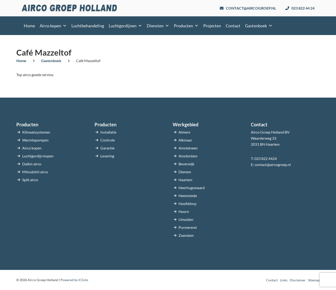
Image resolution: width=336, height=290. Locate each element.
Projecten (212, 25)
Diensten (158, 25)
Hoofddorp (187, 203)
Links (283, 280)
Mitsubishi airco (35, 172)
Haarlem (185, 179)
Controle (107, 140)
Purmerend (187, 227)
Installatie (108, 132)
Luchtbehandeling (87, 25)
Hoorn (183, 211)
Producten (186, 25)
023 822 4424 (265, 158)
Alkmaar (185, 140)
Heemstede (187, 195)
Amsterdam (187, 156)
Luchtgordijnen (125, 25)
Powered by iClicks (74, 280)
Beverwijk (186, 164)
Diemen (184, 172)
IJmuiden (185, 219)
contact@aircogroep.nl (273, 164)
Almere (184, 132)
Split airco (30, 179)
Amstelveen (188, 148)
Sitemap (314, 280)
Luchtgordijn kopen (37, 156)
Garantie (107, 148)
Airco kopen (53, 25)
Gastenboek (259, 25)
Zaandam (186, 235)
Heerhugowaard (191, 187)
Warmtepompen (35, 140)
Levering (107, 156)
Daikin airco (31, 164)
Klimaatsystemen (36, 132)
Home (29, 25)
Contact (233, 25)
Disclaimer (298, 280)
